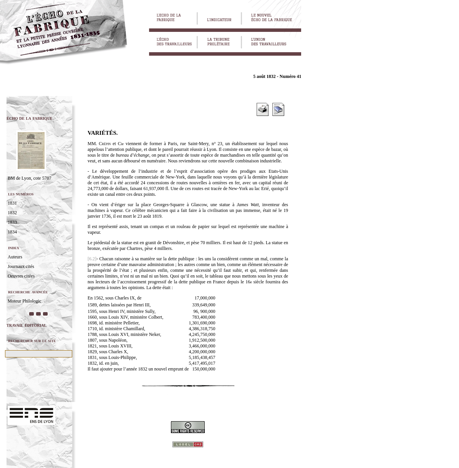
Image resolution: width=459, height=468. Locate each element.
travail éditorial (26, 325)
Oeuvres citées (21, 276)
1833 (12, 222)
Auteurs (15, 257)
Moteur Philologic (24, 301)
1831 (12, 203)
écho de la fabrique (30, 118)
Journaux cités (21, 266)
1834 (12, 232)
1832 (12, 212)
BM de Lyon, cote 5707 (29, 178)
